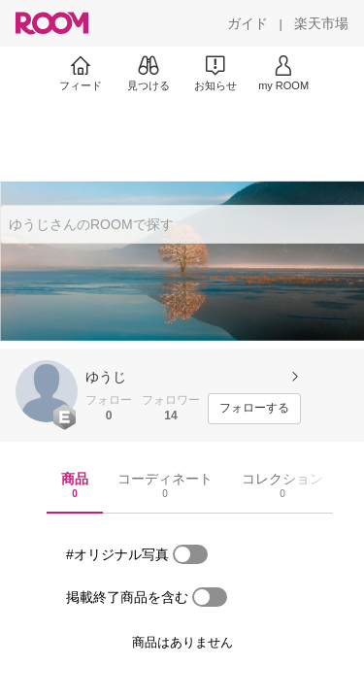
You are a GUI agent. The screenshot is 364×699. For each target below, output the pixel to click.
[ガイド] (247, 23)
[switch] (190, 554)
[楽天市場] (321, 23)
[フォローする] (254, 408)
